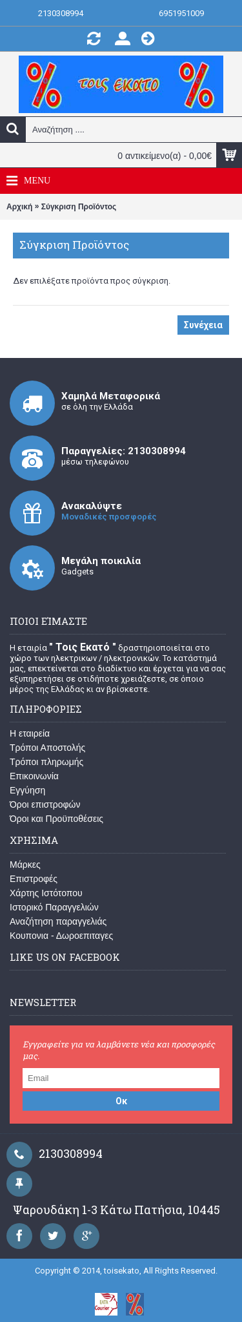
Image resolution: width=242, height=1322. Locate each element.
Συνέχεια (203, 325)
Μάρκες (25, 864)
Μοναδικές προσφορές (109, 516)
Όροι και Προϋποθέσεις (56, 818)
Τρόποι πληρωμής (46, 762)
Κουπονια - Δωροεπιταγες (61, 935)
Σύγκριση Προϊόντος (79, 206)
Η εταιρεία (30, 733)
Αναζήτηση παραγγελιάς (58, 921)
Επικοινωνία (34, 776)
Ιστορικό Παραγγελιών (54, 907)
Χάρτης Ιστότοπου (46, 893)
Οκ (121, 1101)
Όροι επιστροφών (45, 804)
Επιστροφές (33, 879)
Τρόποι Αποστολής (47, 747)
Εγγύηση (27, 790)
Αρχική (19, 206)
